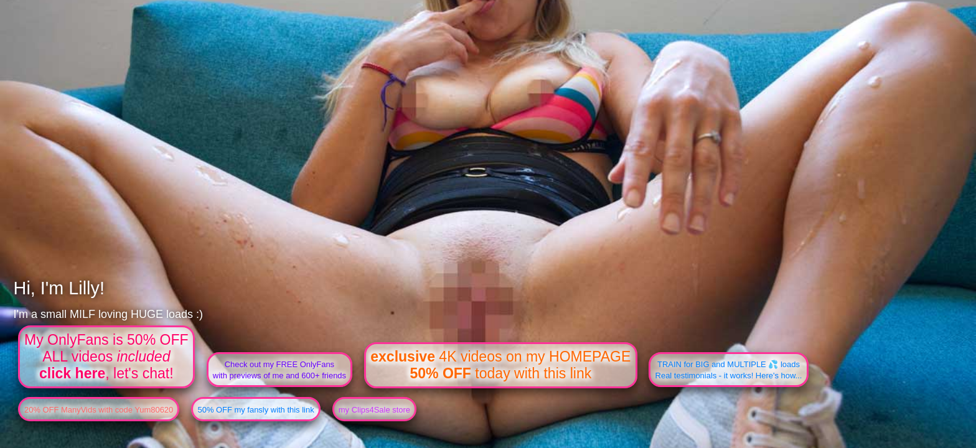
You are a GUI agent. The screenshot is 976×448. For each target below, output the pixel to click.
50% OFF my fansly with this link (255, 409)
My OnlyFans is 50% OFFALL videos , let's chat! (106, 356)
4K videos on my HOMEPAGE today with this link (500, 364)
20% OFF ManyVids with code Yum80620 (98, 409)
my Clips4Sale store (374, 409)
